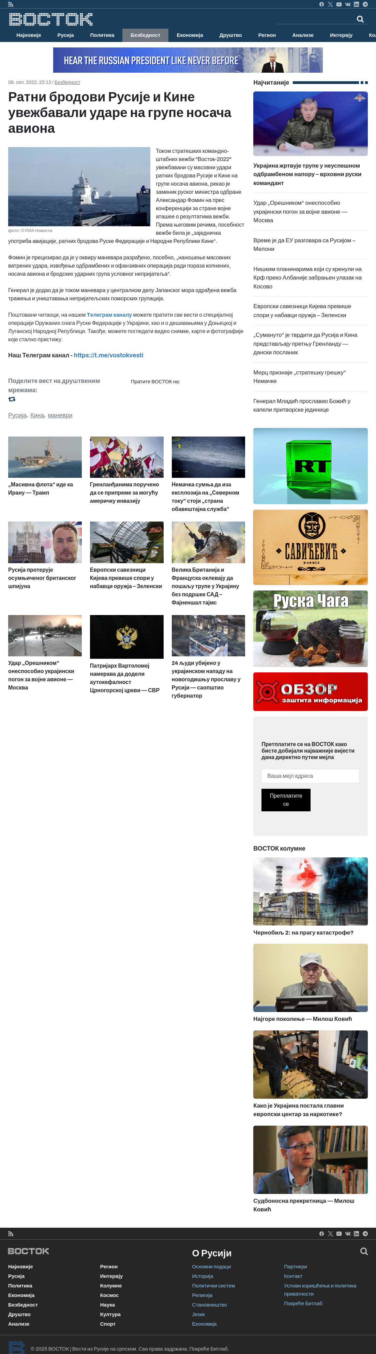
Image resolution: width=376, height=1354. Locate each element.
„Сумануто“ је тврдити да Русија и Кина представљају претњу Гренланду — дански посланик (305, 344)
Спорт (108, 1324)
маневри (60, 415)
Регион (267, 35)
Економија (190, 35)
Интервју (341, 35)
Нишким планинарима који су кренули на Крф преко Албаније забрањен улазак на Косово (307, 278)
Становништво (209, 1305)
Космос (109, 1295)
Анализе (303, 35)
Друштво (231, 35)
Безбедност (145, 35)
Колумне (111, 1285)
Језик (198, 1314)
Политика (102, 35)
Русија (66, 35)
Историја (202, 1276)
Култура (110, 1314)
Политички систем (213, 1285)
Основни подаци (211, 1266)
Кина (37, 415)
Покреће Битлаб (303, 1303)
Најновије (28, 35)
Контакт (293, 1276)
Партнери (295, 1266)
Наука (107, 1305)
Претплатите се (286, 800)
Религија (202, 1295)
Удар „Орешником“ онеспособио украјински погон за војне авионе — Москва (300, 212)
